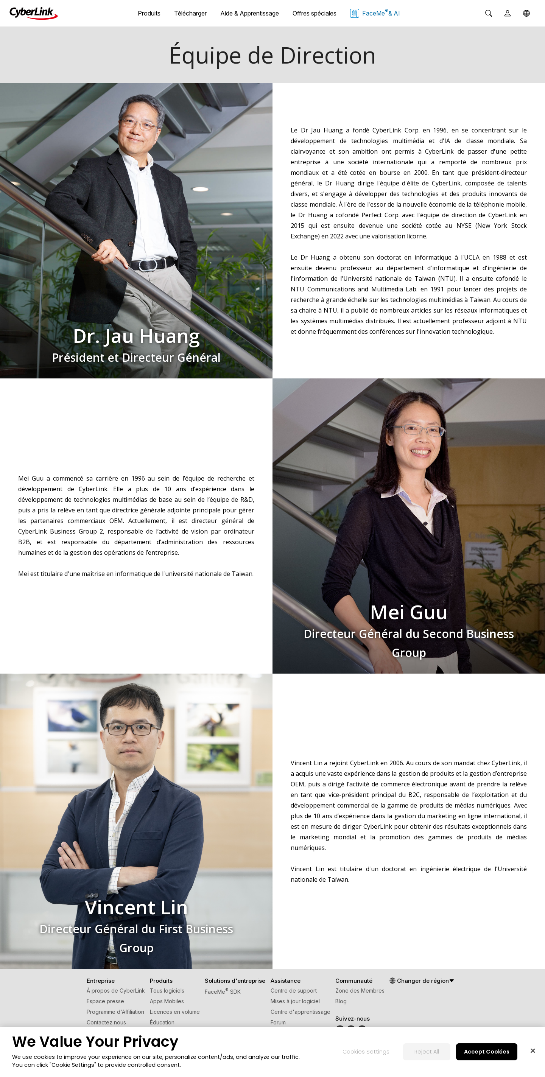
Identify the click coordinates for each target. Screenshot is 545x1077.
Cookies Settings (366, 1051)
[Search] (488, 13)
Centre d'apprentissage (300, 1012)
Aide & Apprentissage (249, 13)
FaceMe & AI (375, 13)
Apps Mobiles (167, 1001)
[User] (507, 13)
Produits (149, 13)
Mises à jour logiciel (295, 1001)
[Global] (526, 13)
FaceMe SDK (223, 991)
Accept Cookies (486, 1051)
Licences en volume (175, 1012)
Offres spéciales (314, 13)
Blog (341, 1001)
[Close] (533, 1051)
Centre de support (294, 990)
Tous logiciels (167, 990)
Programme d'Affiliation (115, 1012)
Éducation (162, 1022)
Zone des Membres (360, 990)
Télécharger (190, 13)
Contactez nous (106, 1022)
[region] (272, 1052)
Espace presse (105, 1001)
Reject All (426, 1051)
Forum (278, 1022)
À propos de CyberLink (116, 990)
